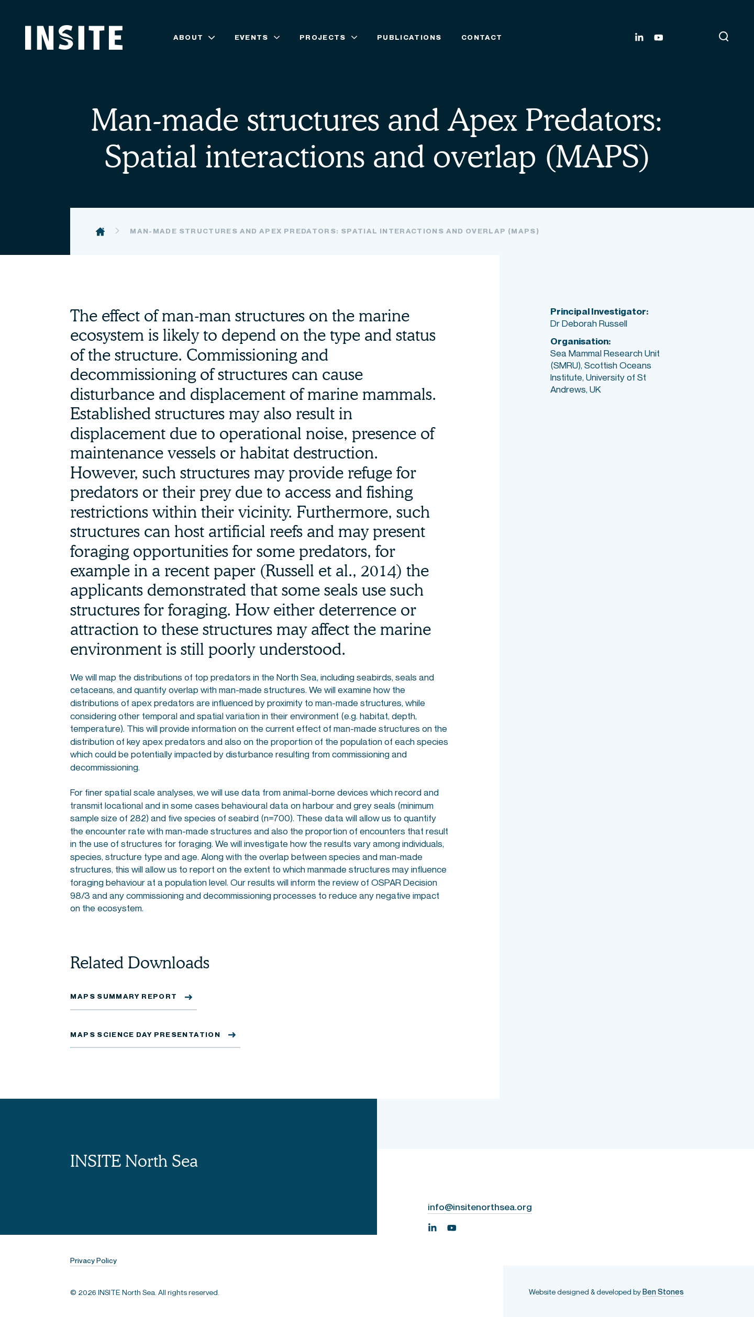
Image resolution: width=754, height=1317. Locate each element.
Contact (482, 37)
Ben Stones (663, 1292)
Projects (323, 37)
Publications (409, 37)
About (188, 37)
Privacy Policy (93, 1260)
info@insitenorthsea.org (480, 1207)
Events (252, 37)
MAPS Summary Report (123, 996)
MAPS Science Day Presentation (145, 1034)
